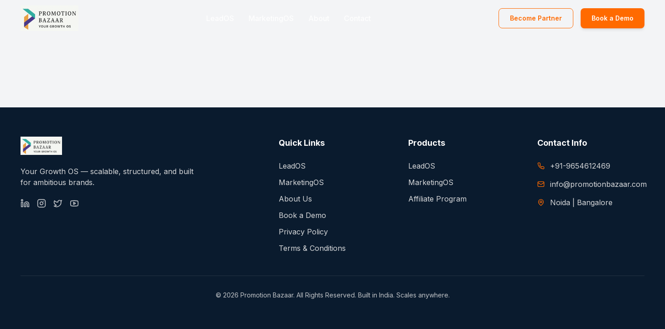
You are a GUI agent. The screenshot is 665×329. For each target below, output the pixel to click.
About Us (295, 198)
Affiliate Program (437, 198)
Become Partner (536, 18)
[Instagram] (41, 203)
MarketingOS (271, 18)
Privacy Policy (303, 231)
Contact (357, 18)
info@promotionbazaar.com (598, 184)
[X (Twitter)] (57, 203)
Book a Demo (613, 18)
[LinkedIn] (25, 203)
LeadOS (220, 18)
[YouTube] (74, 203)
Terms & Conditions (312, 248)
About (318, 18)
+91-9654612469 (580, 165)
